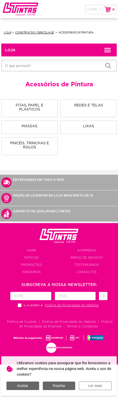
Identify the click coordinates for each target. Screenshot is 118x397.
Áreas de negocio (86, 257)
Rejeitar (59, 386)
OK (108, 65)
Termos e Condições (82, 326)
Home (31, 250)
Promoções (31, 264)
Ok (103, 296)
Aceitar (22, 386)
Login (92, 9)
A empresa (86, 250)
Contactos (87, 272)
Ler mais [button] (95, 386)
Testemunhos (86, 264)
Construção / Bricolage (34, 32)
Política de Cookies (22, 321)
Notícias (31, 257)
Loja (7, 32)
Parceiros (31, 272)
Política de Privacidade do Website (69, 321)
